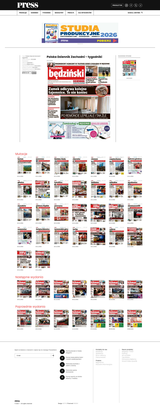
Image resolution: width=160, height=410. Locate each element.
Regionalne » (30, 64)
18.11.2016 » (35, 67)
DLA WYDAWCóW (85, 13)
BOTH (64, 403)
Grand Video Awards (129, 361)
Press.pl (124, 353)
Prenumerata (101, 357)
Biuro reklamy (101, 355)
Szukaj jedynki (134, 13)
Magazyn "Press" (128, 351)
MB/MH (76, 403)
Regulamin (100, 362)
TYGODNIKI (46, 13)
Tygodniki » (30, 62)
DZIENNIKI (34, 13)
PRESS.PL (71, 13)
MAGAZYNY (59, 13)
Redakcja (99, 351)
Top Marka (126, 357)
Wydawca (99, 353)
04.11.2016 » (38, 69)
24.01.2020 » (37, 66)
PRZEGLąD (23, 13)
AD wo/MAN (126, 355)
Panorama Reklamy (129, 359)
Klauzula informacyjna (104, 364)
